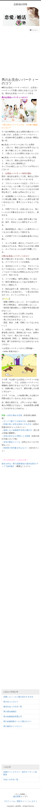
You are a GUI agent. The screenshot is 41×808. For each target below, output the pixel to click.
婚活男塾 (17, 796)
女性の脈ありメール (11, 442)
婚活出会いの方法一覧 (12, 707)
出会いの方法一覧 (10, 780)
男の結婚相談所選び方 (12, 717)
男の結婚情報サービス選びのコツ (17, 721)
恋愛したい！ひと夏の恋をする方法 (18, 697)
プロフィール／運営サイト (15, 801)
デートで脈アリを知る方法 (14, 421)
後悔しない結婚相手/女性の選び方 (17, 430)
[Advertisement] (20, 54)
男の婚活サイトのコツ (12, 726)
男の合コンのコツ (10, 702)
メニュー (34, 30)
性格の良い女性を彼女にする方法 (17, 424)
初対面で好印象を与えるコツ (15, 448)
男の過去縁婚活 (9, 712)
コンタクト (32, 801)
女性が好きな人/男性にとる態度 (16, 436)
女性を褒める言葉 (14, 415)
